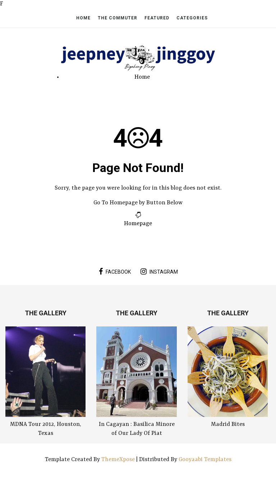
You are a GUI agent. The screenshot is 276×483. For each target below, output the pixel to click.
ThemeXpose (118, 459)
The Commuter (117, 17)
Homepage (138, 223)
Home (83, 17)
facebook (115, 271)
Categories (192, 17)
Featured (156, 17)
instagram (159, 271)
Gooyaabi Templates (205, 459)
